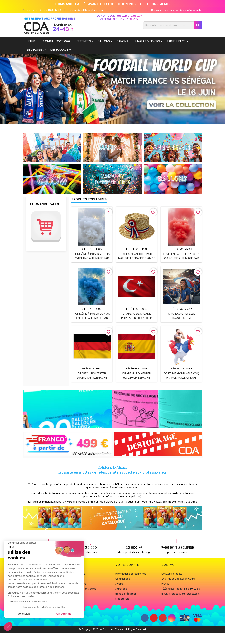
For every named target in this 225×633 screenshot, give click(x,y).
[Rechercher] (172, 25)
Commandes (122, 579)
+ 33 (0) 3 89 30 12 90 (49, 9)
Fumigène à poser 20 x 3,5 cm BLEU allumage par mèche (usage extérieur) (92, 318)
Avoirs (119, 584)
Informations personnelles (130, 574)
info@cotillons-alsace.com (88, 9)
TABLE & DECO (176, 41)
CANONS (122, 41)
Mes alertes (122, 598)
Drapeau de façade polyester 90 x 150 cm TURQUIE (136, 318)
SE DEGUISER (35, 49)
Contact (168, 565)
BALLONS (104, 41)
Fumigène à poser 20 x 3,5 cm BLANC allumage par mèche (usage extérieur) (92, 258)
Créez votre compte (190, 9)
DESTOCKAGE (59, 49)
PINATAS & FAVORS (147, 41)
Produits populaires (89, 199)
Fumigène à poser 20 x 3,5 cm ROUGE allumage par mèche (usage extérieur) (181, 258)
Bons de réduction (125, 593)
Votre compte (127, 565)
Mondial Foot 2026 (56, 41)
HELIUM (31, 41)
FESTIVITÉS (84, 41)
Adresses (121, 589)
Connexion (169, 9)
